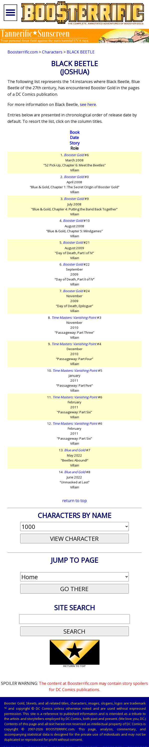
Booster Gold (74, 155)
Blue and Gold (74, 450)
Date (74, 137)
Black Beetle (81, 52)
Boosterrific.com (22, 52)
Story (75, 143)
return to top (74, 500)
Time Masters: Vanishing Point (73, 317)
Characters (52, 52)
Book (75, 132)
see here (88, 104)
